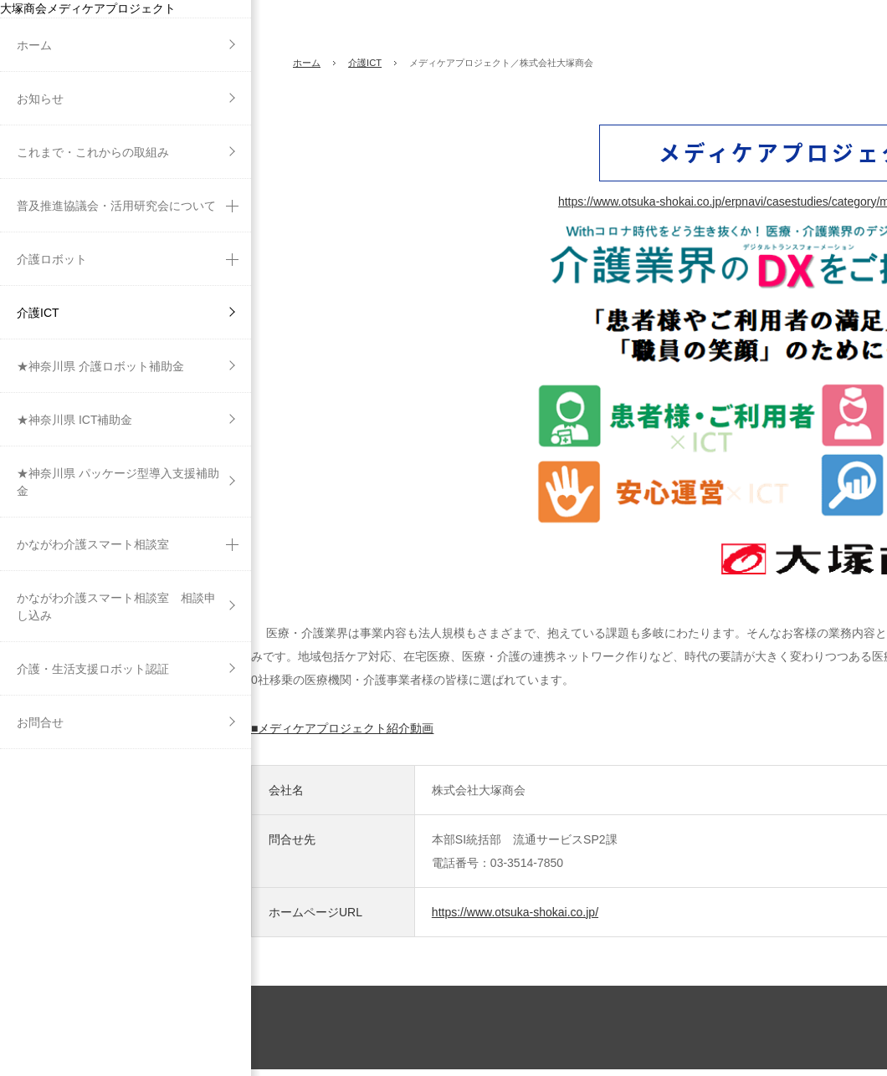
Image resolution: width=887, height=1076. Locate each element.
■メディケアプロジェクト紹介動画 (342, 728)
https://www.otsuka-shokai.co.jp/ (515, 912)
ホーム (306, 63)
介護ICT (365, 63)
